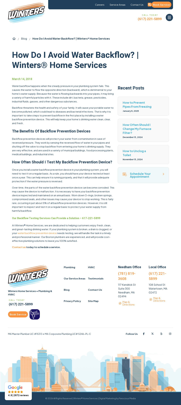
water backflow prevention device (37, 233)
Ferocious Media (127, 398)
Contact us (19, 247)
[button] (169, 17)
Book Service (161, 4)
